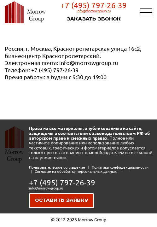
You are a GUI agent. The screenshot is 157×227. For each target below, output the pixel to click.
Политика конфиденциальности (120, 167)
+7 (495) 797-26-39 (94, 5)
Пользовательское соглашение (57, 167)
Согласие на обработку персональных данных (76, 171)
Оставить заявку (61, 200)
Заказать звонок (94, 19)
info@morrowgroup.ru (94, 11)
